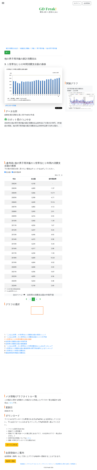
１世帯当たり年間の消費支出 (15, 350)
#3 (7, 52)
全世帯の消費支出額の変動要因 (16, 344)
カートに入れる (11, 445)
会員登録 (87, 3)
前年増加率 (17, 172)
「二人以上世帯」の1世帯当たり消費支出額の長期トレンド (26, 335)
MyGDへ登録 (10, 461)
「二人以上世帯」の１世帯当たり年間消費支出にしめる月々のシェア (29, 346)
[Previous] (26, 299)
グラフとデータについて (33, 464)
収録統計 (22, 464)
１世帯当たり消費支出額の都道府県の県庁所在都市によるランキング (29, 348)
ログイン (77, 3)
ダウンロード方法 (10, 105)
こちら (10, 403)
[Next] (40, 299)
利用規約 (73, 464)
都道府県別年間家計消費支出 (15, 353)
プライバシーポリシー (48, 464)
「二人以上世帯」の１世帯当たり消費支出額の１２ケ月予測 (26, 337)
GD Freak (48, 9)
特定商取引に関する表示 (62, 464)
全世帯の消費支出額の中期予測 (16, 341)
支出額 (7, 172)
